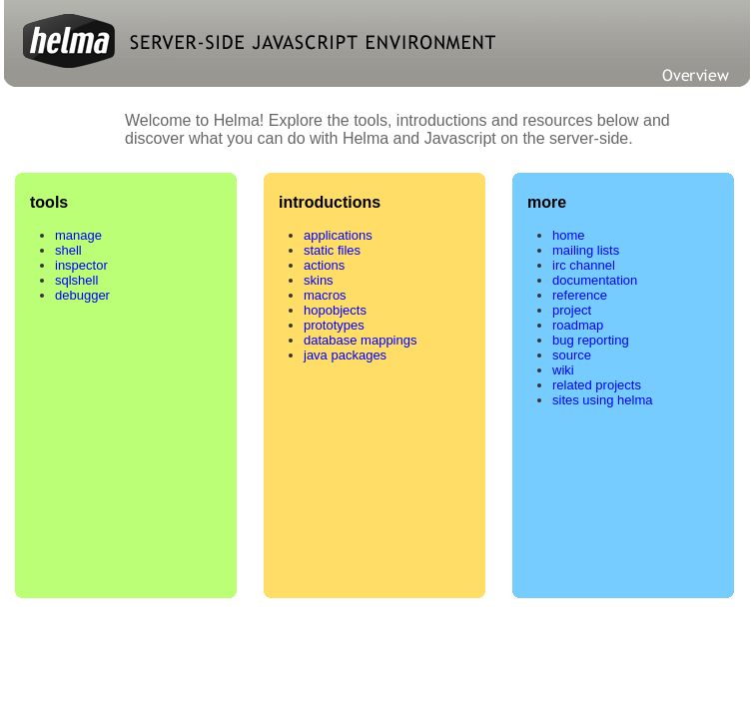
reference (579, 295)
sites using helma (602, 399)
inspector (81, 265)
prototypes (334, 325)
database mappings (360, 340)
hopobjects (335, 310)
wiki (563, 369)
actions (324, 265)
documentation (594, 280)
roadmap (577, 325)
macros (325, 295)
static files (332, 250)
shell (68, 250)
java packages (345, 355)
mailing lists (585, 250)
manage (78, 235)
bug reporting (590, 340)
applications (338, 235)
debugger (82, 295)
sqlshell (76, 280)
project (571, 310)
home (568, 235)
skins (319, 280)
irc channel (583, 265)
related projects (596, 384)
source (571, 355)
